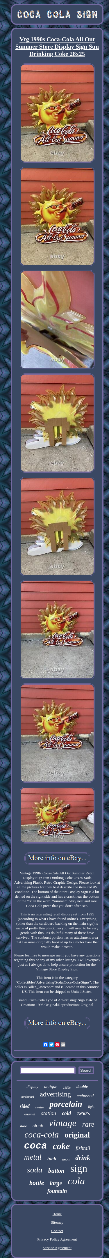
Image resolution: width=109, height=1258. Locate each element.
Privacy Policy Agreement (57, 1239)
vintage (62, 1123)
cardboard (27, 1096)
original (77, 1135)
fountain (57, 1191)
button (56, 1170)
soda (34, 1169)
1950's (83, 1113)
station (48, 1113)
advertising (55, 1094)
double (82, 1087)
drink (82, 1157)
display (32, 1087)
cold (66, 1113)
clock (38, 1125)
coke (61, 1146)
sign (78, 1168)
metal (33, 1157)
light (91, 1107)
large (56, 1183)
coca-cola (41, 1134)
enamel (29, 1114)
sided (25, 1106)
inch (51, 1158)
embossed (85, 1095)
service (39, 1107)
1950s (67, 1087)
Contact (57, 1231)
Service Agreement (57, 1247)
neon (65, 1159)
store (23, 1126)
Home (57, 1214)
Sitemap (57, 1222)
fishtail (83, 1148)
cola (76, 1181)
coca (35, 1146)
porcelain (65, 1104)
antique (50, 1086)
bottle (36, 1182)
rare (88, 1124)
